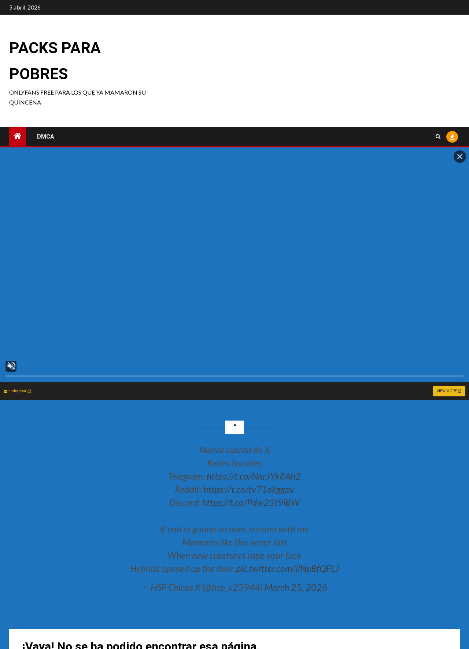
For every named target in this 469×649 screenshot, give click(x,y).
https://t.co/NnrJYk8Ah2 (254, 475)
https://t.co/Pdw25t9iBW (251, 502)
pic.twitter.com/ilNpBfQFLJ (287, 568)
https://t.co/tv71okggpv (248, 489)
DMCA (45, 136)
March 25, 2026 (296, 587)
